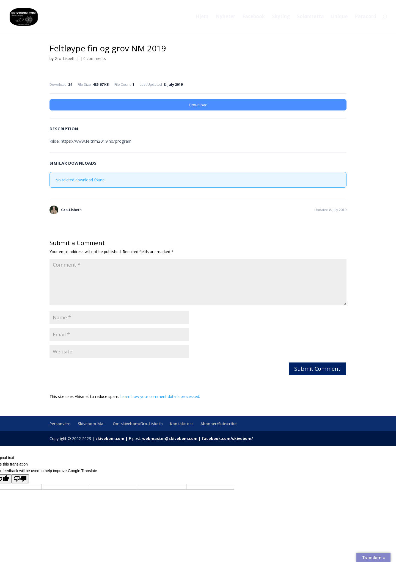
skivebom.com (109, 438)
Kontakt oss (181, 423)
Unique (339, 18)
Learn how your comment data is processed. (160, 396)
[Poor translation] (20, 478)
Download (198, 104)
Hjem (202, 18)
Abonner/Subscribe (218, 423)
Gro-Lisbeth (65, 58)
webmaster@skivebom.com (169, 438)
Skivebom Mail (92, 423)
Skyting (281, 18)
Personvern (60, 423)
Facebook (253, 18)
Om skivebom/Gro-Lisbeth (138, 423)
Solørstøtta (310, 18)
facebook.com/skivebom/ (227, 438)
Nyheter (225, 18)
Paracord (365, 18)
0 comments (94, 58)
